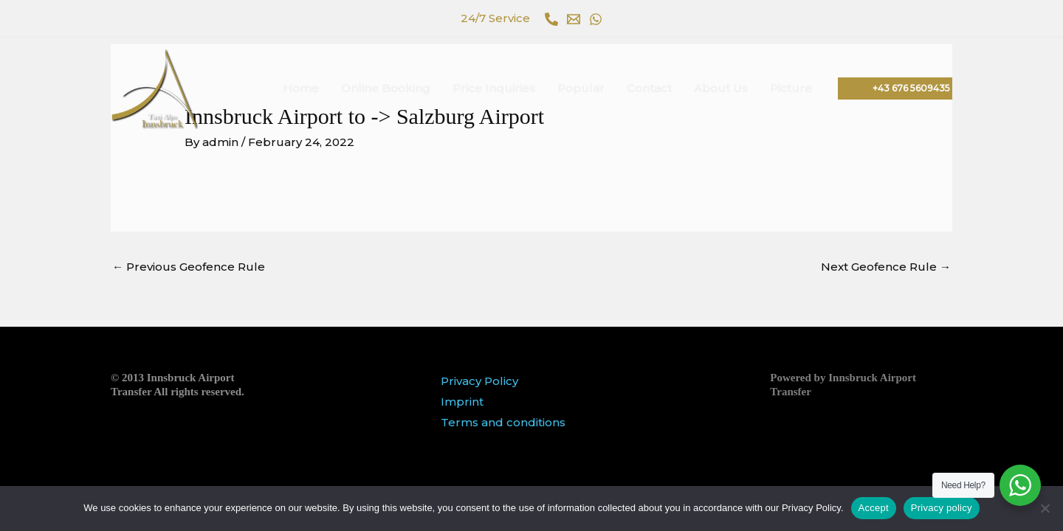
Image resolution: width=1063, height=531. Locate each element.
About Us (721, 88)
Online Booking (385, 88)
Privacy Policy (479, 381)
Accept (874, 507)
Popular (581, 88)
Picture (791, 88)
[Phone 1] (551, 19)
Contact (649, 88)
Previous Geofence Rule (188, 267)
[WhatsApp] (595, 19)
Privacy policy (941, 507)
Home (301, 88)
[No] (1044, 508)
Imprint (462, 402)
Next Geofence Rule (886, 267)
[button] (895, 88)
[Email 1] (573, 19)
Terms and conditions (503, 422)
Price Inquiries (494, 88)
